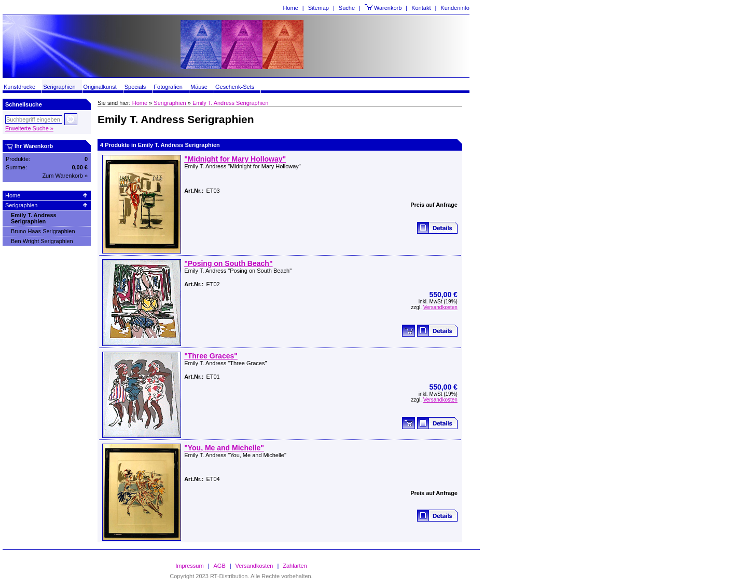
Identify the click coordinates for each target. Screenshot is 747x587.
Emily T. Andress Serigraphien (34, 218)
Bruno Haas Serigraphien (43, 231)
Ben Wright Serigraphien (42, 241)
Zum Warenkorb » (65, 175)
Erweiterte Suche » (29, 128)
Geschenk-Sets (234, 87)
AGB (220, 566)
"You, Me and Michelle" (224, 448)
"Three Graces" (211, 356)
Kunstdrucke (19, 87)
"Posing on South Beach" (228, 263)
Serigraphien (59, 87)
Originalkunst (100, 87)
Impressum (189, 566)
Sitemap (318, 8)
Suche (347, 8)
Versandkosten (440, 307)
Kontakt (421, 8)
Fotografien (168, 87)
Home (290, 8)
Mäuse (199, 87)
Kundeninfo (454, 8)
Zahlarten (295, 566)
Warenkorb (388, 8)
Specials (135, 87)
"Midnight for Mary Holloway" (235, 159)
